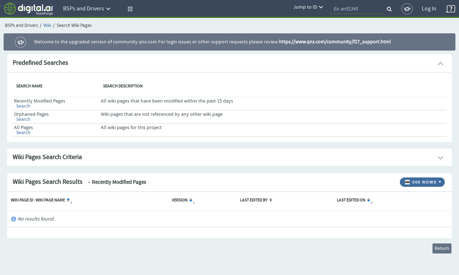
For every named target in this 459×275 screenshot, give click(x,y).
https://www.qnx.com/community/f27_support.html (335, 42)
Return (442, 248)
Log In (429, 9)
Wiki (47, 26)
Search (23, 106)
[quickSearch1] (357, 9)
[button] (129, 9)
